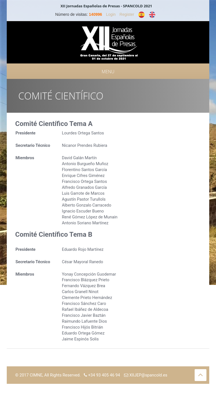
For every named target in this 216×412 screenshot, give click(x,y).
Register (127, 14)
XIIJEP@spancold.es (145, 375)
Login (111, 14)
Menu (108, 71)
